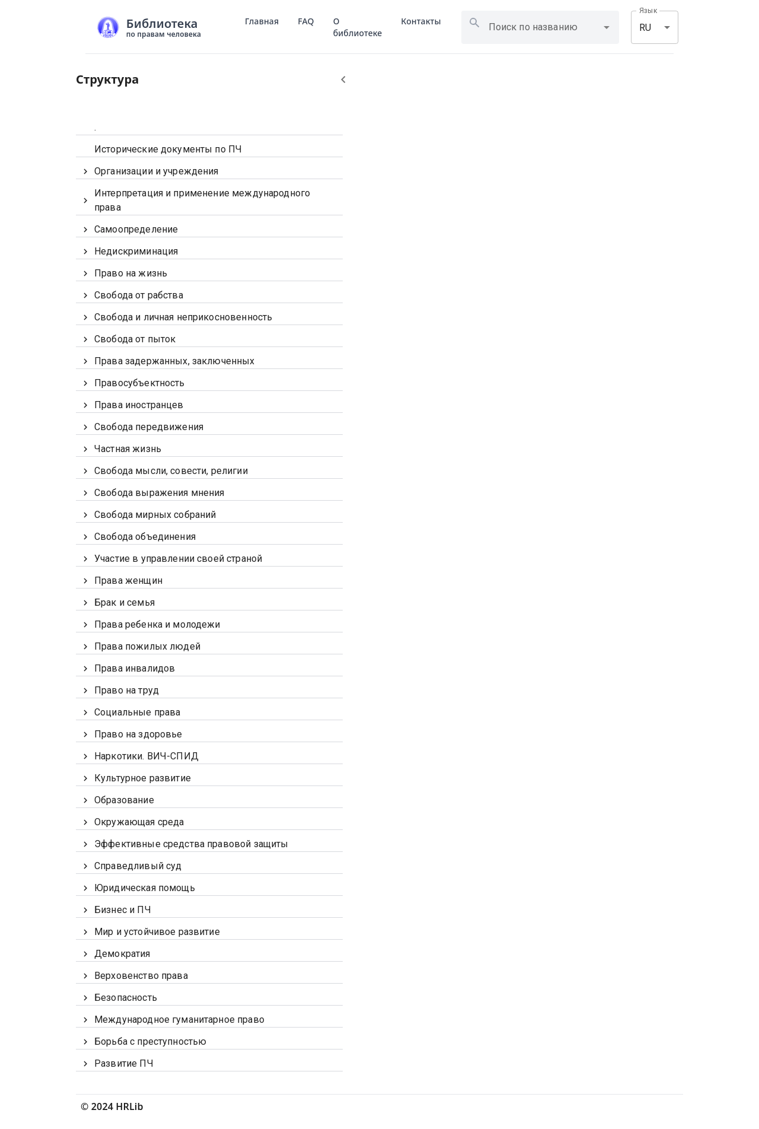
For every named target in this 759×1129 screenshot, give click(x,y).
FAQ (306, 21)
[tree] (209, 592)
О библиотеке (357, 27)
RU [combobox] (645, 27)
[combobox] (547, 27)
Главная (262, 21)
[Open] (606, 27)
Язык (648, 11)
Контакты (421, 21)
